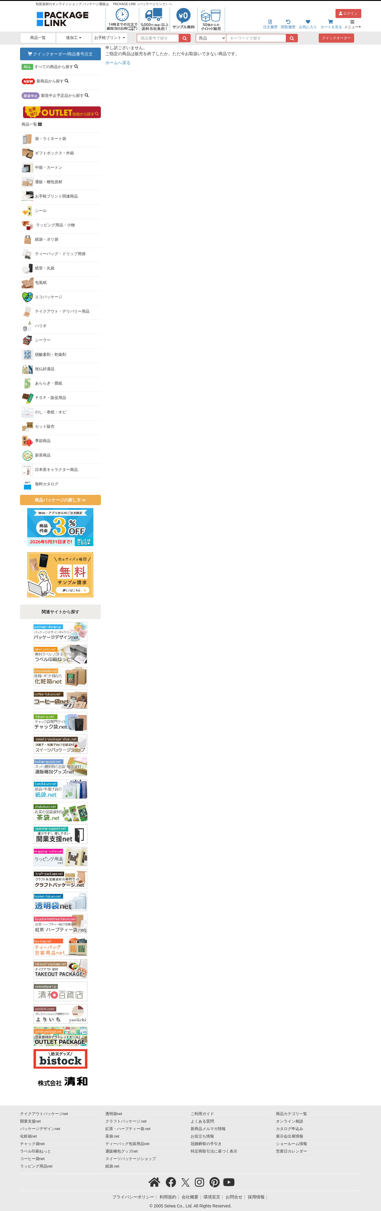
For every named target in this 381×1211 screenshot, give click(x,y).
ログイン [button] (348, 13)
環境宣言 (212, 1197)
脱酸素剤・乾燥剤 (44, 355)
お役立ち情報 (202, 1136)
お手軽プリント (109, 38)
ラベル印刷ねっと (35, 1151)
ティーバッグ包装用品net (127, 1144)
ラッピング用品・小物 (48, 225)
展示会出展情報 (289, 1136)
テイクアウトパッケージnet (44, 1114)
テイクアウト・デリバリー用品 (55, 311)
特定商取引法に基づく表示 (214, 1151)
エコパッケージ (42, 297)
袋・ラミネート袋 (44, 139)
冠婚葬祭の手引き (206, 1144)
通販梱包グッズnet (121, 1151)
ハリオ (34, 326)
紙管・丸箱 (38, 268)
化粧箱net (28, 1136)
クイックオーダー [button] (336, 38)
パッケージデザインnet (40, 1129)
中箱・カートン (42, 167)
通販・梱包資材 (42, 182)
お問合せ (234, 1197)
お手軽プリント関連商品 (50, 196)
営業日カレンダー (291, 1151)
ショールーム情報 (291, 1144)
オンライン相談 (289, 1121)
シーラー (36, 340)
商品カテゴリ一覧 (291, 1114)
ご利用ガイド (202, 1114)
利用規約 (168, 1197)
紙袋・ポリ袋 (40, 239)
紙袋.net (112, 1166)
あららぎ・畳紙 (42, 383)
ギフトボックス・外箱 (48, 153)
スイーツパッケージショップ (130, 1159)
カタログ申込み (289, 1129)
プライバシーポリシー (133, 1197)
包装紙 (34, 283)
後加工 (73, 38)
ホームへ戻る (117, 62)
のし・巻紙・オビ (44, 412)
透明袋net (113, 1114)
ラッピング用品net (36, 1166)
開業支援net (30, 1121)
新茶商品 (36, 455)
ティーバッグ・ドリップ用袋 (54, 254)
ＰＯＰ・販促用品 (44, 398)
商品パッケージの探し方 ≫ (60, 500)
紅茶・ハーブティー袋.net (128, 1129)
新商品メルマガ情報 (208, 1129)
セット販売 (38, 426)
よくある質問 (202, 1121)
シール (34, 211)
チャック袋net (32, 1144)
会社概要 (190, 1197)
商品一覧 (38, 38)
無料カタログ (40, 484)
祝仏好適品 (38, 369)
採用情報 (256, 1197)
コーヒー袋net (32, 1159)
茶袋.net (112, 1136)
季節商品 (36, 441)
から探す (50, 67)
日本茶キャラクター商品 (50, 470)
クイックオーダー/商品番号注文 (60, 54)
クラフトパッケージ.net (126, 1121)
